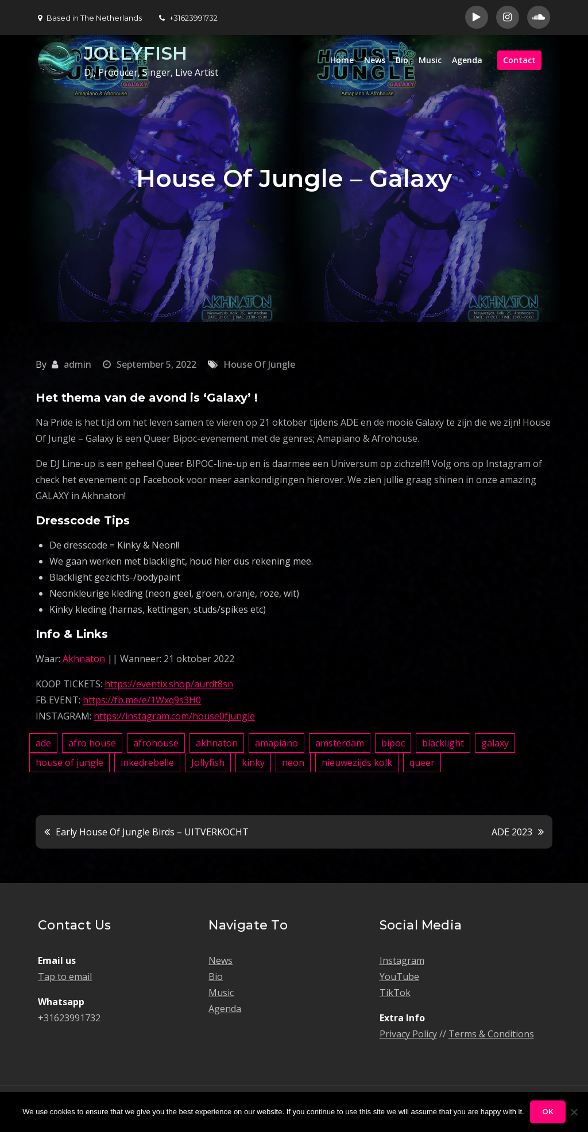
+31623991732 (188, 17)
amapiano (276, 743)
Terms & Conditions (491, 1034)
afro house (92, 743)
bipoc (393, 743)
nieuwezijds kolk (357, 762)
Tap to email (65, 976)
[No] (573, 1112)
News (374, 60)
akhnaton (217, 743)
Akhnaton (85, 658)
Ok (548, 1111)
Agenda (467, 60)
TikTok (395, 992)
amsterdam (339, 743)
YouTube (399, 976)
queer (422, 762)
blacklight (443, 743)
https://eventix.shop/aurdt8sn (169, 684)
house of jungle (69, 762)
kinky (253, 762)
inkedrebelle (147, 762)
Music (430, 60)
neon (293, 762)
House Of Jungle (259, 364)
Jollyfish (208, 762)
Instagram (402, 960)
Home (342, 60)
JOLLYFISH (135, 53)
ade (43, 743)
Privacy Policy (408, 1034)
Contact (519, 60)
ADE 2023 (512, 832)
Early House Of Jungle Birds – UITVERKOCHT (152, 832)
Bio (402, 60)
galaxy (495, 743)
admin (77, 364)
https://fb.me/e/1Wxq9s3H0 (142, 700)
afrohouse (156, 743)
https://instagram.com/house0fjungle (174, 716)
